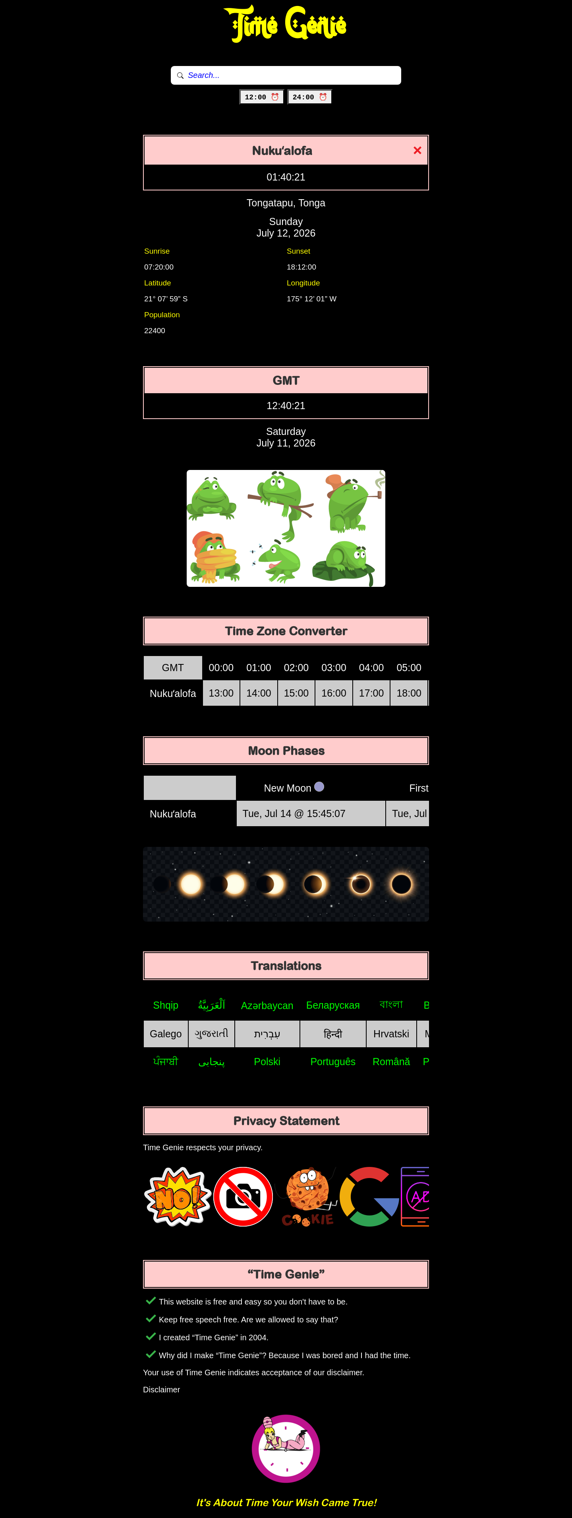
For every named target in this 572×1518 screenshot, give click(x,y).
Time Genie (286, 26)
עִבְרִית (267, 1033)
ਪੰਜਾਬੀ (165, 1061)
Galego (166, 1033)
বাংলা (391, 1004)
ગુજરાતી (211, 1033)
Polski (267, 1061)
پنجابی (211, 1061)
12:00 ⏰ (262, 97)
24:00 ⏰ (310, 97)
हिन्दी (333, 1034)
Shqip (165, 1005)
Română (391, 1061)
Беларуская (333, 1005)
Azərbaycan (267, 1005)
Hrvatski (391, 1033)
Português (333, 1061)
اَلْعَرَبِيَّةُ (211, 1005)
